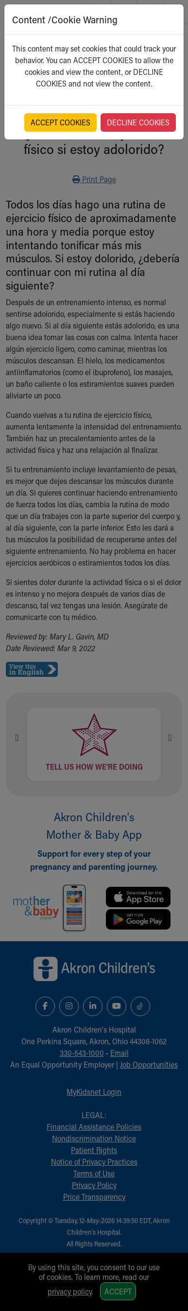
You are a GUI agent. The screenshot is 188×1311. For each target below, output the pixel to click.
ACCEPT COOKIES (60, 122)
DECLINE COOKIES (138, 122)
